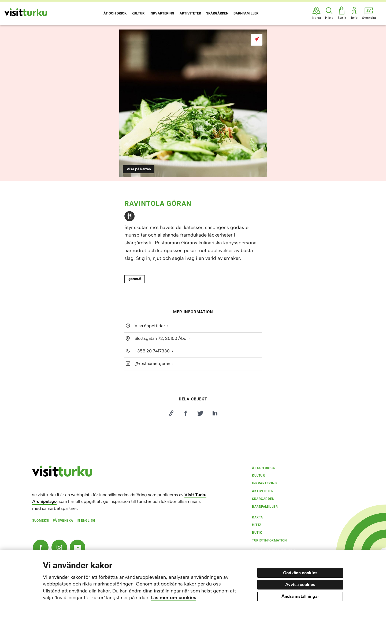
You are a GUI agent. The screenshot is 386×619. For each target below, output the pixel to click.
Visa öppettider (150, 326)
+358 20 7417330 (152, 350)
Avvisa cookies (300, 584)
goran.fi (134, 279)
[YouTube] (77, 547)
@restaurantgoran (152, 363)
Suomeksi (40, 520)
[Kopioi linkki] (171, 413)
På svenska (63, 520)
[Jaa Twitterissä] (200, 413)
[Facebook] (41, 547)
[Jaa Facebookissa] (186, 413)
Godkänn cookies (300, 572)
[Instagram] (59, 547)
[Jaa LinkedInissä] (215, 413)
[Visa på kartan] (256, 40)
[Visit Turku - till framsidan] (25, 12)
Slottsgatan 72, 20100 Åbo (160, 338)
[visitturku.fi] (62, 475)
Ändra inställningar (300, 596)
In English (86, 520)
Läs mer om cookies (173, 597)
